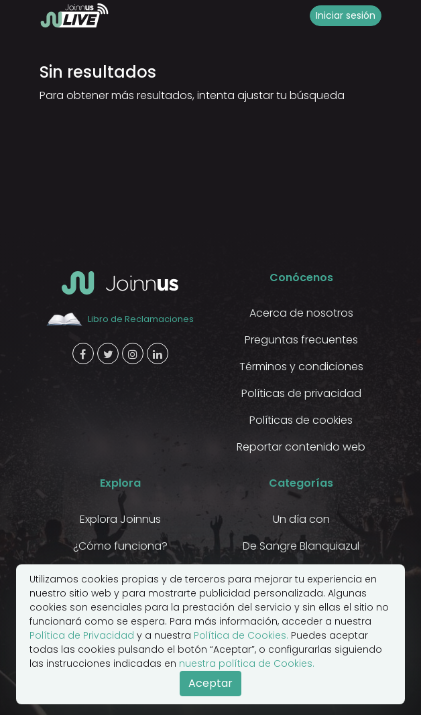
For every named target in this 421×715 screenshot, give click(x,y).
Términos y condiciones (301, 366)
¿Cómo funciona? (120, 546)
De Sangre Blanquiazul (301, 546)
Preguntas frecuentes (301, 339)
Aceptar (210, 683)
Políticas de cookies (301, 420)
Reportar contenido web (301, 447)
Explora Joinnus (120, 519)
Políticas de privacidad (301, 393)
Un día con (301, 519)
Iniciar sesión (345, 15)
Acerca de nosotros (301, 313)
